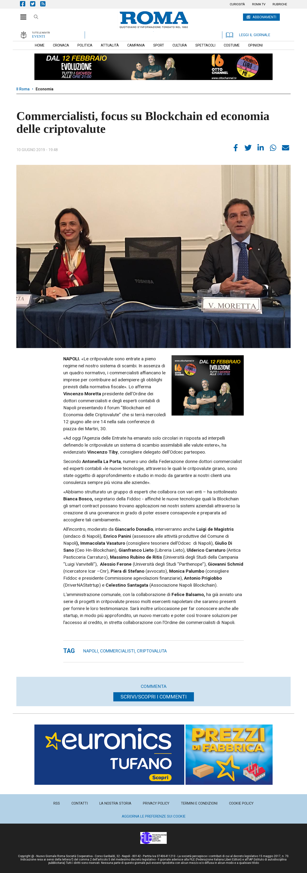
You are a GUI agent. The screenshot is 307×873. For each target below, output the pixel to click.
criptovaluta (152, 650)
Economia (44, 89)
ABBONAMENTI (264, 17)
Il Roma (23, 89)
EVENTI (38, 36)
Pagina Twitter (35, 4)
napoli (90, 650)
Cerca (36, 17)
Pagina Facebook (25, 4)
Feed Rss (45, 4)
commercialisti (117, 650)
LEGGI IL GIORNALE (248, 35)
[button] (21, 14)
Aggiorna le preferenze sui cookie (153, 816)
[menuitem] (237, 4)
